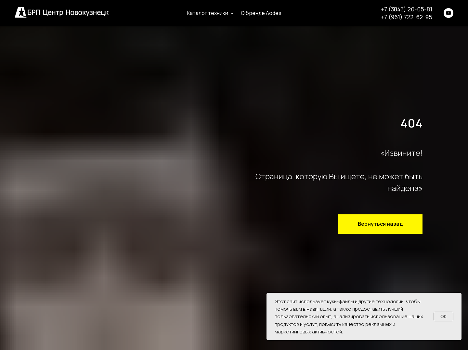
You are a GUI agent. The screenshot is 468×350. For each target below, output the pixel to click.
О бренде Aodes (261, 13)
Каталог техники (208, 13)
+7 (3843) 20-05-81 (406, 9)
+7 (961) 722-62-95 (406, 17)
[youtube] (448, 13)
